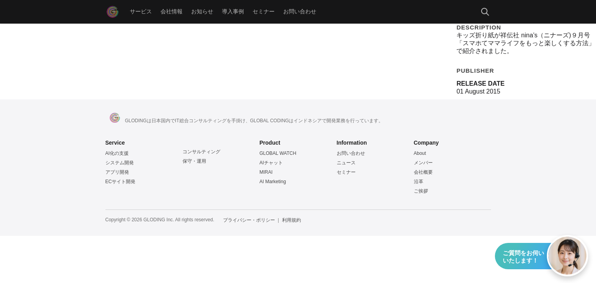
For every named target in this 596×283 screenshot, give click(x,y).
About (420, 153)
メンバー (423, 162)
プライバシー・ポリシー (249, 220)
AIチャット (271, 162)
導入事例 (233, 12)
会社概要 (423, 172)
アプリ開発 (117, 172)
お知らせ (202, 12)
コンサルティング (201, 151)
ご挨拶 (421, 191)
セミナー (264, 12)
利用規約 (291, 220)
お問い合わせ (299, 12)
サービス (141, 12)
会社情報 (172, 12)
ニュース (346, 162)
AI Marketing (273, 181)
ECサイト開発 (120, 181)
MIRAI (266, 172)
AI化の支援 (117, 153)
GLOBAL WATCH (278, 153)
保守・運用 (194, 161)
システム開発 (119, 162)
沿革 (418, 181)
